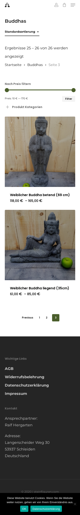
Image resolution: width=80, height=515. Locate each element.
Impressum (16, 393)
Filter (68, 99)
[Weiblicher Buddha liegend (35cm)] (40, 245)
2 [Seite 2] (46, 317)
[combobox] (22, 31)
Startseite (13, 65)
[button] (73, 5)
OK (24, 508)
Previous (27, 317)
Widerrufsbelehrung (24, 377)
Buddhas (35, 65)
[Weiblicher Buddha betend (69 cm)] (40, 152)
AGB (9, 368)
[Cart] (64, 4)
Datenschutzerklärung (27, 385)
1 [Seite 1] (39, 317)
